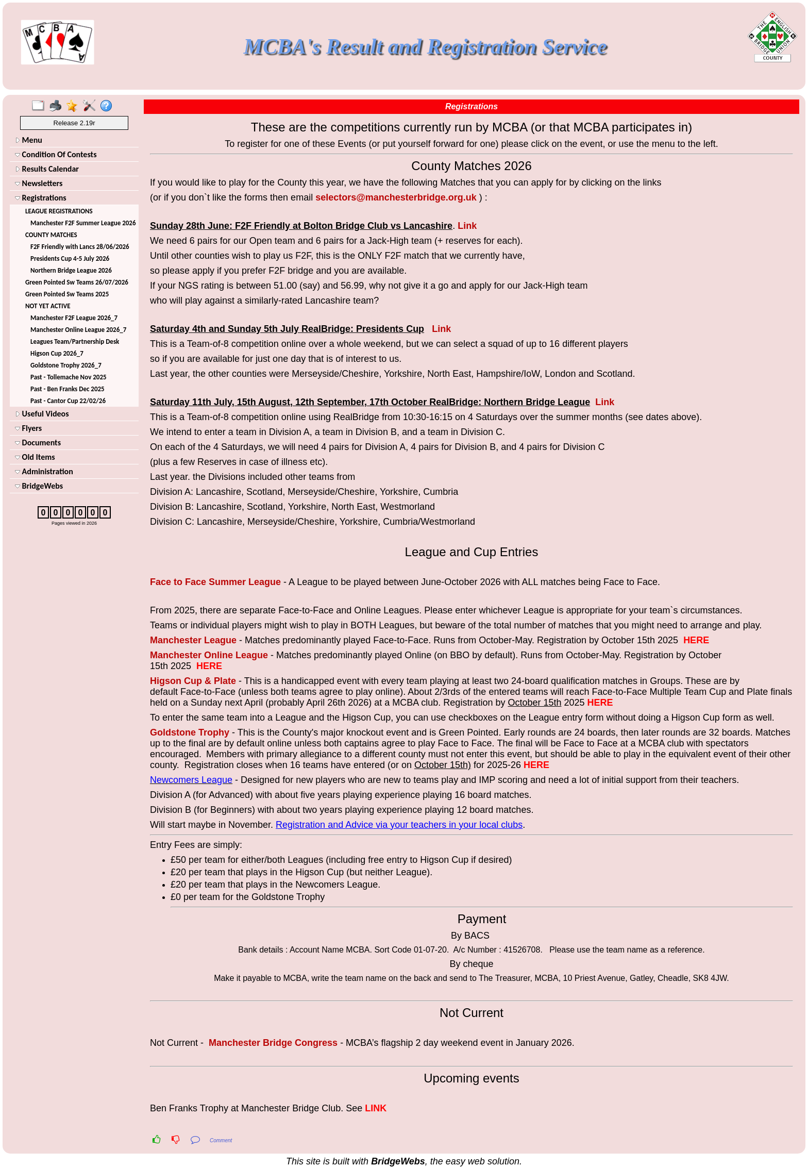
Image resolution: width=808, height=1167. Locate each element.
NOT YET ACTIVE (48, 306)
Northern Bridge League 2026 (71, 270)
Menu (28, 140)
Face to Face (179, 582)
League (264, 582)
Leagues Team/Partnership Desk (74, 341)
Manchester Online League (209, 655)
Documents (38, 442)
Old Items (35, 457)
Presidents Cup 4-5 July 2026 (69, 258)
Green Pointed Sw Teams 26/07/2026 (76, 282)
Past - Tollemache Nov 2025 (68, 377)
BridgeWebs (39, 486)
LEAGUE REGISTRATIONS (59, 211)
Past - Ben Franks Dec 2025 (67, 389)
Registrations (40, 198)
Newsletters (38, 183)
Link (467, 226)
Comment (221, 1140)
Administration (44, 471)
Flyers (28, 428)
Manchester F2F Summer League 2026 (83, 223)
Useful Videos (42, 414)
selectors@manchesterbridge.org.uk (396, 197)
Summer (228, 582)
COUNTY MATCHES (51, 235)
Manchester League (193, 640)
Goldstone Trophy (189, 732)
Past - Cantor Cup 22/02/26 (68, 401)
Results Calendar (47, 169)
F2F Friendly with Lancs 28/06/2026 (79, 247)
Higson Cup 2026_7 (56, 353)
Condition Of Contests (56, 154)
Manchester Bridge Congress (273, 1043)
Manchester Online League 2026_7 (78, 330)
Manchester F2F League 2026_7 (73, 318)
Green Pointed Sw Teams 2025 (67, 294)
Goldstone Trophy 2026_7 (66, 365)
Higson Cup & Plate (193, 681)
